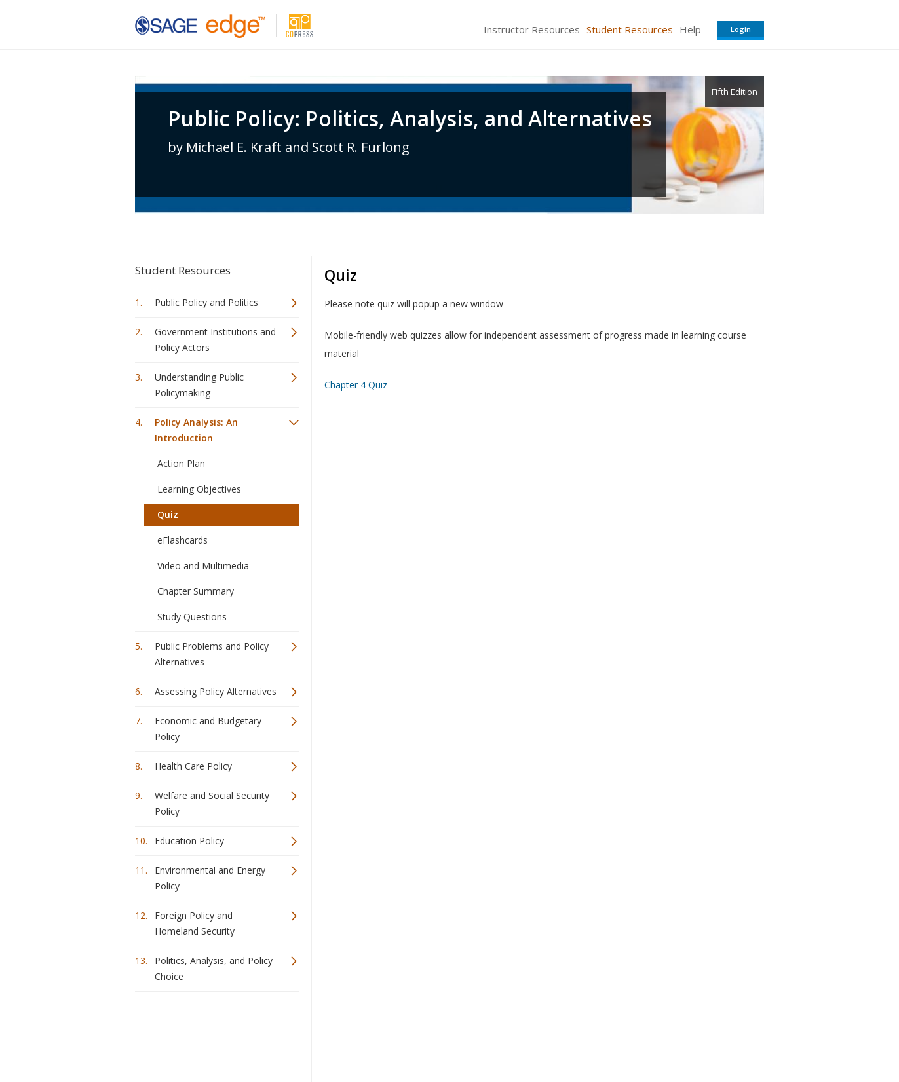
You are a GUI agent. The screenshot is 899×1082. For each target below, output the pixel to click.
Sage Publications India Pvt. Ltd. (325, 1033)
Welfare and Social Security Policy (212, 803)
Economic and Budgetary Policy (208, 729)
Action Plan (181, 463)
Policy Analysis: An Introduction (196, 430)
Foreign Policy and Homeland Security (195, 923)
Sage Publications (209, 1033)
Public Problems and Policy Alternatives (212, 654)
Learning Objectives (199, 489)
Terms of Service (524, 1033)
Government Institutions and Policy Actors (215, 340)
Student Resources (629, 29)
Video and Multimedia (203, 565)
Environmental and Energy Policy (210, 878)
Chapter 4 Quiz (355, 385)
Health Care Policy (193, 766)
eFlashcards (182, 540)
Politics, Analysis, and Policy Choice (214, 968)
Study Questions (192, 616)
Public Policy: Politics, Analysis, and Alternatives (410, 118)
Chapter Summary (195, 591)
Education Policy (189, 840)
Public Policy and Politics (206, 302)
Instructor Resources (532, 29)
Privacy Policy (677, 1033)
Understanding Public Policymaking (199, 385)
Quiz (167, 514)
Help (690, 29)
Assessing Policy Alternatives (216, 691)
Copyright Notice (604, 1033)
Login (741, 29)
